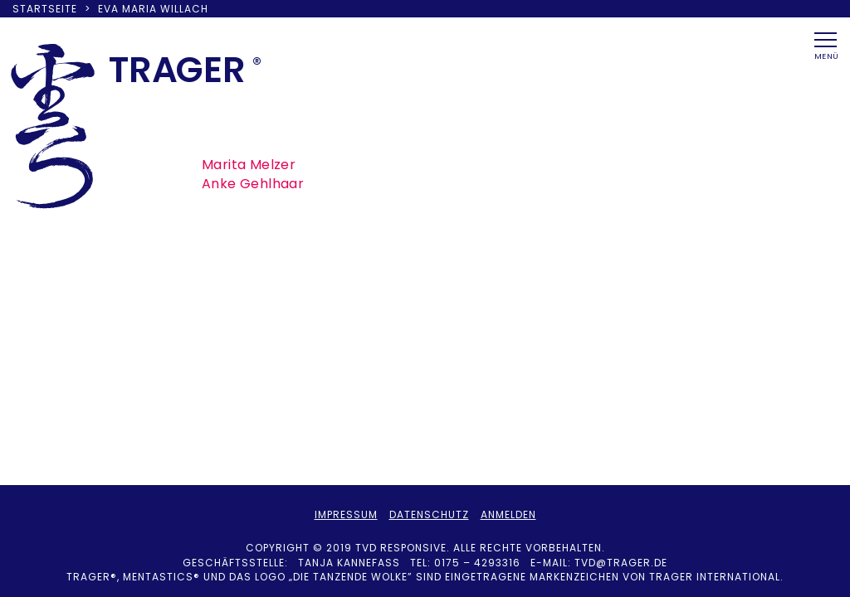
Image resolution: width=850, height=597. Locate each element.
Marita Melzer (249, 164)
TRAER (177, 70)
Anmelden (508, 514)
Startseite (44, 9)
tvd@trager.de (620, 563)
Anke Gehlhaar (253, 183)
